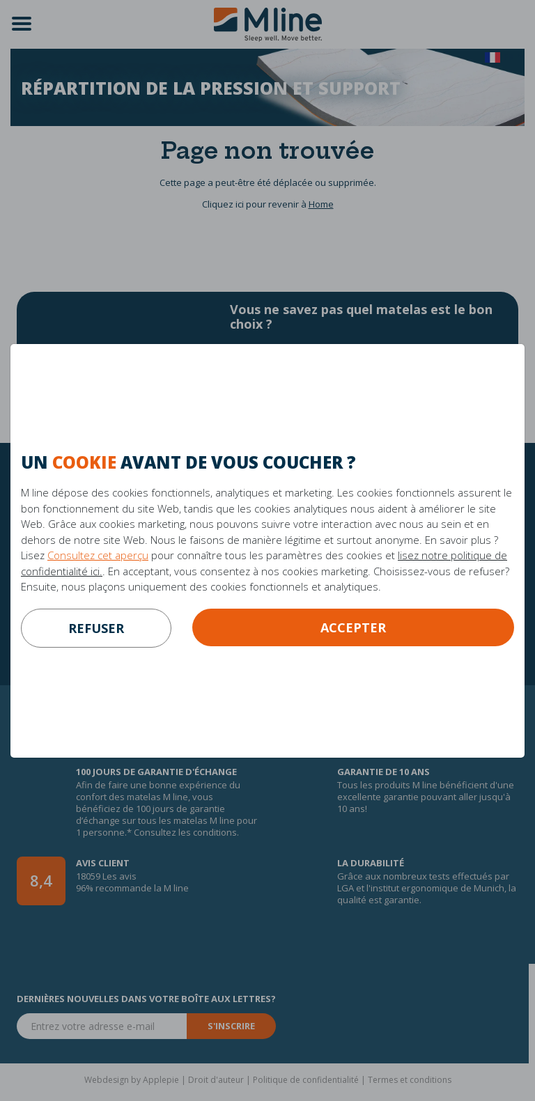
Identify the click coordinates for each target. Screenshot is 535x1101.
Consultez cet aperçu (97, 555)
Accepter (353, 627)
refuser (96, 628)
